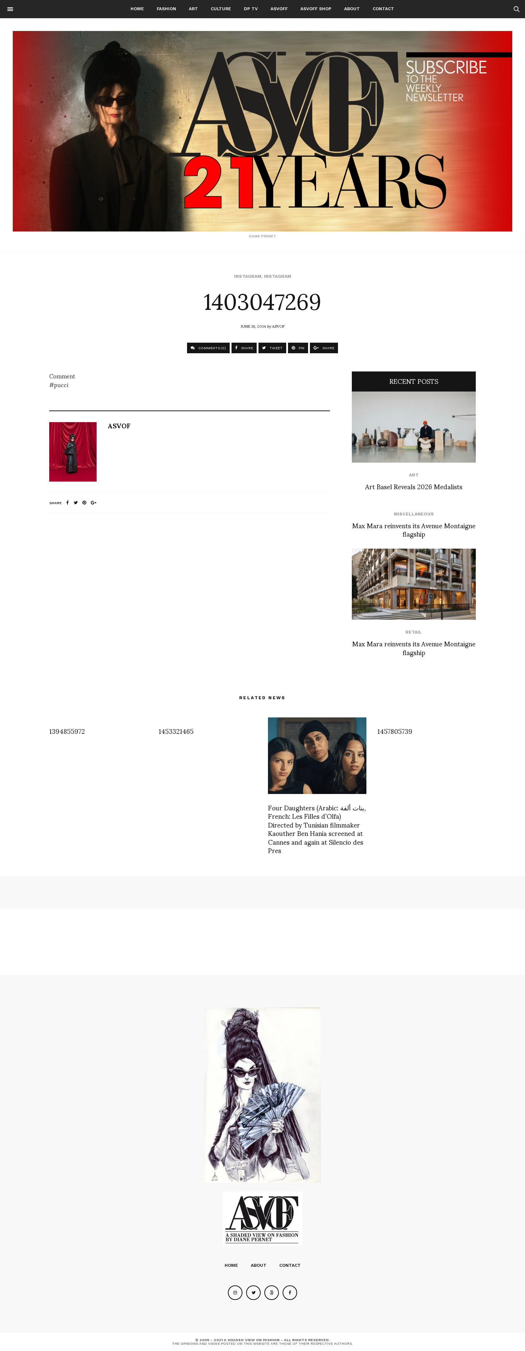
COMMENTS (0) (208, 348)
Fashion (166, 8)
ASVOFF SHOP (315, 8)
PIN (298, 348)
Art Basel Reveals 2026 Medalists (413, 486)
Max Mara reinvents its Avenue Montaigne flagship (413, 529)
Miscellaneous (414, 514)
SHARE (244, 348)
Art (193, 8)
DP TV (251, 8)
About (352, 8)
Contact (383, 8)
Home (137, 8)
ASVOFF (279, 8)
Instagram (247, 276)
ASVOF (278, 326)
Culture (221, 8)
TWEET (272, 348)
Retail (413, 632)
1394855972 (67, 730)
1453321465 (176, 730)
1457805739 (394, 730)
